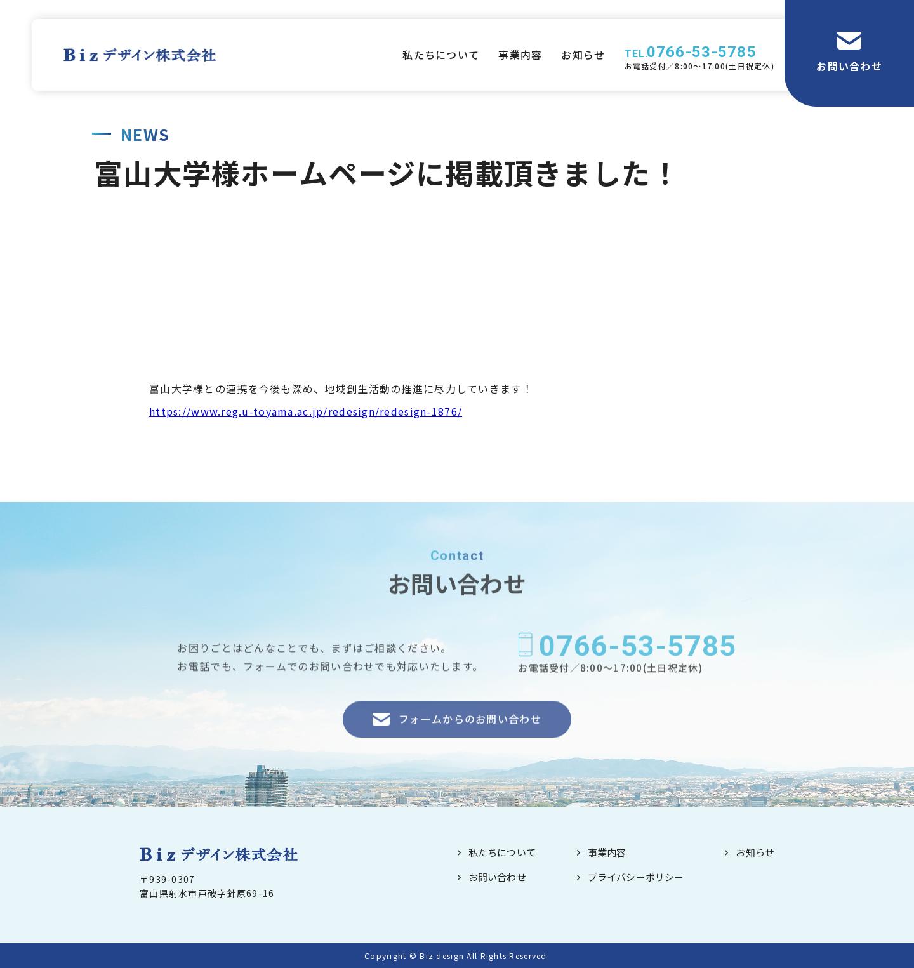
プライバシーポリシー (636, 877)
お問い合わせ (849, 66)
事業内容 (520, 54)
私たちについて (440, 54)
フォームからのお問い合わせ (470, 735)
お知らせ (583, 54)
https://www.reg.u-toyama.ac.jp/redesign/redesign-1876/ (305, 411)
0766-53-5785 (702, 52)
